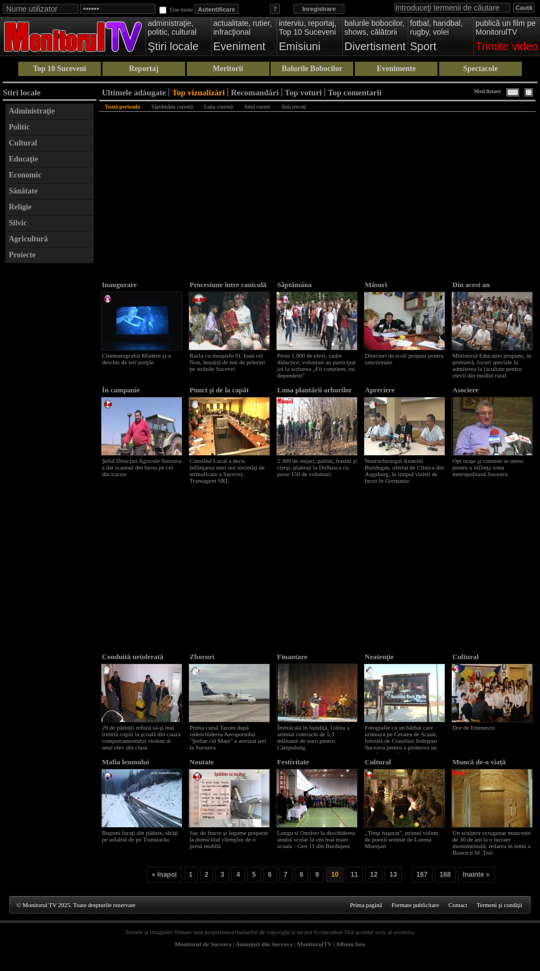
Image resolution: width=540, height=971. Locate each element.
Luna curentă (218, 107)
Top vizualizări (198, 92)
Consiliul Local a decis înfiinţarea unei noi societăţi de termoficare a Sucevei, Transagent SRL (227, 470)
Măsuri (376, 284)
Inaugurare (119, 284)
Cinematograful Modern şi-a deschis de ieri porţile (136, 358)
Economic (25, 175)
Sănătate (23, 191)
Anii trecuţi (293, 107)
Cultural (23, 143)
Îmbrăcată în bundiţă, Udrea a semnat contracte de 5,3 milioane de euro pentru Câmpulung (313, 737)
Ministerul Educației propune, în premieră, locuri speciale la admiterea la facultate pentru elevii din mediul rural (491, 365)
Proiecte (22, 255)
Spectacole (480, 68)
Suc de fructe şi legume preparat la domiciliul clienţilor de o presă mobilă (229, 839)
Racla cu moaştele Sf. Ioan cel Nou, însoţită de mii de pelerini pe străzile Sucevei (227, 362)
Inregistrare (319, 9)
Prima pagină (366, 905)
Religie (20, 207)
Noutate (202, 762)
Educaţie (23, 159)
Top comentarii (354, 92)
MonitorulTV (314, 944)
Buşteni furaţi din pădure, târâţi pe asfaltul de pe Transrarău (140, 836)
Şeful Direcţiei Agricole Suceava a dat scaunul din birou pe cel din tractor (141, 467)
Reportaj (144, 68)
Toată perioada (122, 107)
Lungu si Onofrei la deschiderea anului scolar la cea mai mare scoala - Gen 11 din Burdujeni (316, 839)
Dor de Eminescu (473, 727)
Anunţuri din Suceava (264, 944)
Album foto (350, 944)
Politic (19, 127)
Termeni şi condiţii (499, 905)
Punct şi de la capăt (219, 390)
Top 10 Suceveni (60, 68)
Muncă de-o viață (479, 762)
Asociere (465, 390)
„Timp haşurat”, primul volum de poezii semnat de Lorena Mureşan (401, 839)
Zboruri (202, 656)
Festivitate (293, 762)
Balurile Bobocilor (312, 68)
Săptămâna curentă (172, 107)
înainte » (476, 874)
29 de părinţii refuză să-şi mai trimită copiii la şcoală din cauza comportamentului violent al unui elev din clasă (141, 737)
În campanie (121, 390)
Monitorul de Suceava (203, 944)
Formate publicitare (415, 905)
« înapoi (164, 874)
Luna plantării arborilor (314, 390)
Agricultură (28, 239)
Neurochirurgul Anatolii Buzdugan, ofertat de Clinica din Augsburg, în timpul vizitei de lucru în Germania (404, 470)
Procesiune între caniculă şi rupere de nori (228, 289)
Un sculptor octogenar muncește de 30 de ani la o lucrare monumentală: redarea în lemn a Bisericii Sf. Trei (491, 842)
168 (445, 874)
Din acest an (471, 284)
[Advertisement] (50, 434)
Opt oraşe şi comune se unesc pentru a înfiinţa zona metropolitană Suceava (488, 467)
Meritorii (228, 68)
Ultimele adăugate (134, 92)
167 (422, 874)
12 (373, 874)
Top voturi (303, 92)
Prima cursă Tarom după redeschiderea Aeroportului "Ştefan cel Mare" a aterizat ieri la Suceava (228, 737)
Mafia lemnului (125, 762)
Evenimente (396, 68)
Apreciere (380, 390)
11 (354, 874)
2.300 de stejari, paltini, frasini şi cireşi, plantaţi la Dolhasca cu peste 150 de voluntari (317, 467)
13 (393, 874)
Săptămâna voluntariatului (300, 289)
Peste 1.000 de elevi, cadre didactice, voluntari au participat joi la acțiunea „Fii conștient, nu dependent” (316, 365)
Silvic (18, 223)
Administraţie (32, 111)
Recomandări (255, 92)
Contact (458, 905)
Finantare (292, 656)
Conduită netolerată (133, 656)
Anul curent (257, 107)
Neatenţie (379, 656)
